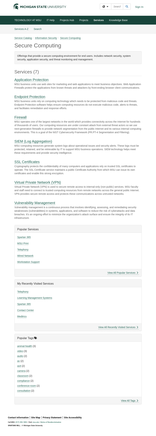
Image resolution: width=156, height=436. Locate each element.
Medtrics (22, 316)
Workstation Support (28, 262)
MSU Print (23, 243)
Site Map (35, 417)
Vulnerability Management (34, 203)
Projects (83, 20)
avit (19, 366)
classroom (23, 375)
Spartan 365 (24, 237)
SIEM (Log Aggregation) (33, 141)
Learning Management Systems (34, 297)
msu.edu (36, 422)
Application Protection (31, 80)
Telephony (23, 249)
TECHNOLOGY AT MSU (27, 20)
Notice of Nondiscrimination (51, 422)
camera (21, 370)
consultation (24, 390)
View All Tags (129, 400)
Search (39, 28)
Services (99, 20)
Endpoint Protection (29, 97)
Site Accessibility (73, 417)
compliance (23, 380)
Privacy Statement (52, 417)
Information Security (46, 38)
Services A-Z (21, 29)
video (20, 351)
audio (20, 356)
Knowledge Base (118, 20)
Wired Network (25, 255)
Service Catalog (23, 38)
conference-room (26, 385)
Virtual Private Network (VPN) (37, 182)
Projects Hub (67, 20)
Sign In (139, 6)
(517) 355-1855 (21, 422)
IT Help (51, 20)
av (18, 361)
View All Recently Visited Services (118, 327)
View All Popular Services (122, 272)
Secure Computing (70, 38)
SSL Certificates (27, 162)
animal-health (24, 346)
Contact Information (18, 417)
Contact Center (25, 310)
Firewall (20, 117)
